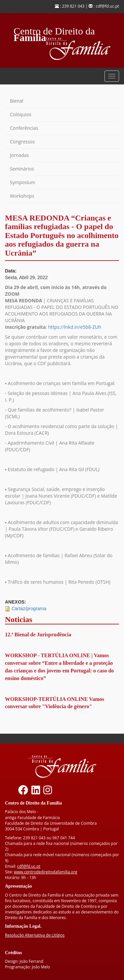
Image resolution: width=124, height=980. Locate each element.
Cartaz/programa (29, 608)
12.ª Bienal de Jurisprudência (38, 634)
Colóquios (20, 114)
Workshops (22, 196)
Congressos (22, 141)
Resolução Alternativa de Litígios (34, 935)
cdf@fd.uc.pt (28, 866)
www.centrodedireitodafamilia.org (45, 872)
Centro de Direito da (54, 29)
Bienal (16, 101)
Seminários (22, 169)
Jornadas (19, 155)
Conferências (24, 128)
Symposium (22, 182)
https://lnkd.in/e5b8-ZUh (74, 327)
